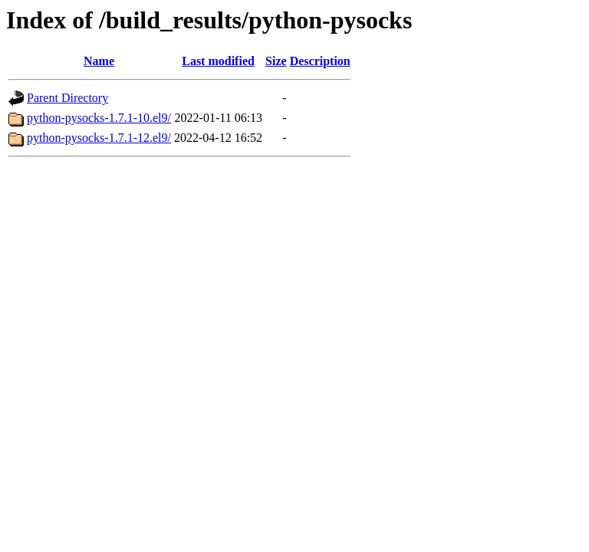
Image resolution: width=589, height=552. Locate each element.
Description (320, 60)
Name (99, 60)
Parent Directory (67, 97)
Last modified (218, 60)
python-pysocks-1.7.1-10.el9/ (99, 117)
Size (276, 60)
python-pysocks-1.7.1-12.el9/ (99, 137)
